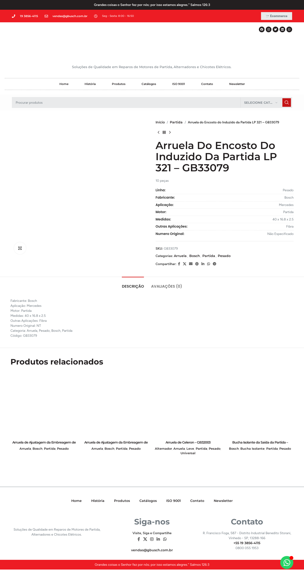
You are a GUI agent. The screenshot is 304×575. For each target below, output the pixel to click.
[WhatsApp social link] (208, 264)
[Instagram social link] (151, 539)
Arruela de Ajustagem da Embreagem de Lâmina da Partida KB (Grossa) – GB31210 (116, 444)
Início (160, 122)
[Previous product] (158, 132)
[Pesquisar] (152, 102)
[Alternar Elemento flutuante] (286, 562)
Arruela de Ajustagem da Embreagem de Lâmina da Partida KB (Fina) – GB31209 (44, 444)
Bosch (194, 256)
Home (63, 84)
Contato (207, 84)
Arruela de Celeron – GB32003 (188, 442)
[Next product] (170, 132)
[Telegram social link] (214, 264)
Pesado (224, 256)
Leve (190, 448)
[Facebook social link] (178, 264)
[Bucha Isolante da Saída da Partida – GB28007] (260, 404)
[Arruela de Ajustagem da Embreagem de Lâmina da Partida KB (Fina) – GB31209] (44, 404)
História (90, 84)
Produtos (118, 84)
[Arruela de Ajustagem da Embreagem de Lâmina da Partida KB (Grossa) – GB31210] (116, 404)
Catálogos (149, 84)
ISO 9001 (178, 84)
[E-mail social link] (191, 264)
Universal (187, 453)
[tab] (133, 284)
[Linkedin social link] (203, 264)
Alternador (163, 448)
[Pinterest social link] (197, 264)
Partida (176, 122)
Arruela (180, 256)
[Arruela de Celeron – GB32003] (188, 404)
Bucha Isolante (252, 448)
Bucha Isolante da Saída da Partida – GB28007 (260, 444)
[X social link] (184, 264)
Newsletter (237, 84)
